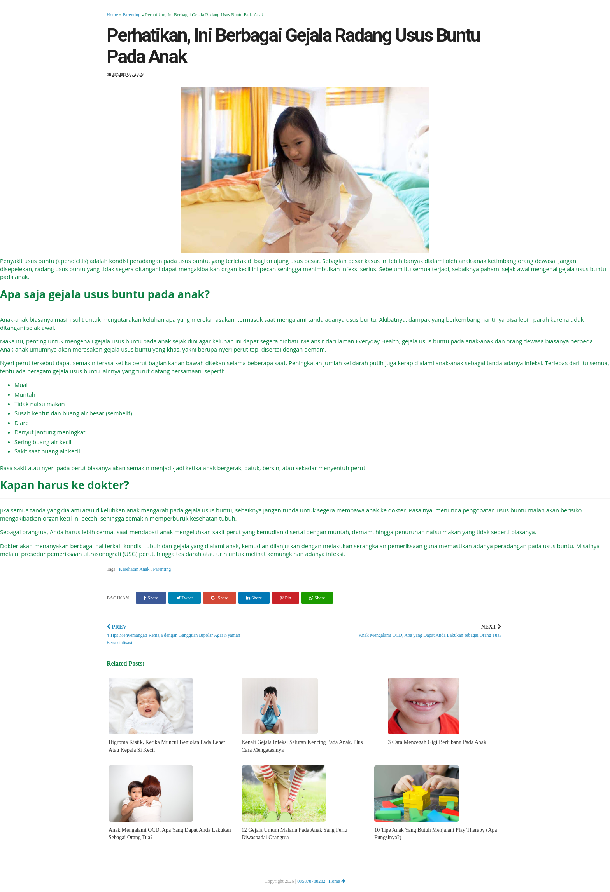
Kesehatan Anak (135, 569)
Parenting (131, 14)
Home (112, 14)
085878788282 (311, 881)
